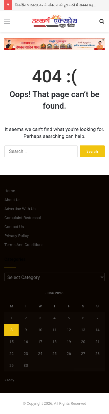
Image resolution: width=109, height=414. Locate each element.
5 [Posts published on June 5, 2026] (69, 318)
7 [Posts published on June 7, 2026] (98, 318)
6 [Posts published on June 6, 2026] (83, 318)
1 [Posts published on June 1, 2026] (11, 318)
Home (9, 190)
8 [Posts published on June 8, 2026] (11, 330)
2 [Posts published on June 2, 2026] (26, 318)
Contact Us (14, 226)
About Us (12, 199)
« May (9, 380)
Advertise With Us (19, 208)
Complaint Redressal (22, 217)
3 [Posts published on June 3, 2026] (40, 318)
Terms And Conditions (24, 244)
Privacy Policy (16, 235)
